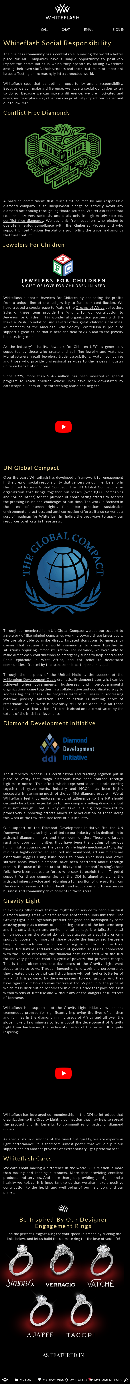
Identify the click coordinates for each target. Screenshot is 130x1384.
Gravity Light (14, 920)
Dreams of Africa (90, 307)
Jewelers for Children (59, 297)
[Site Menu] (6, 5)
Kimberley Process (27, 774)
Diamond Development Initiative (70, 827)
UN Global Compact (95, 487)
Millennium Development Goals (29, 679)
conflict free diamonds (23, 220)
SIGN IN (118, 29)
